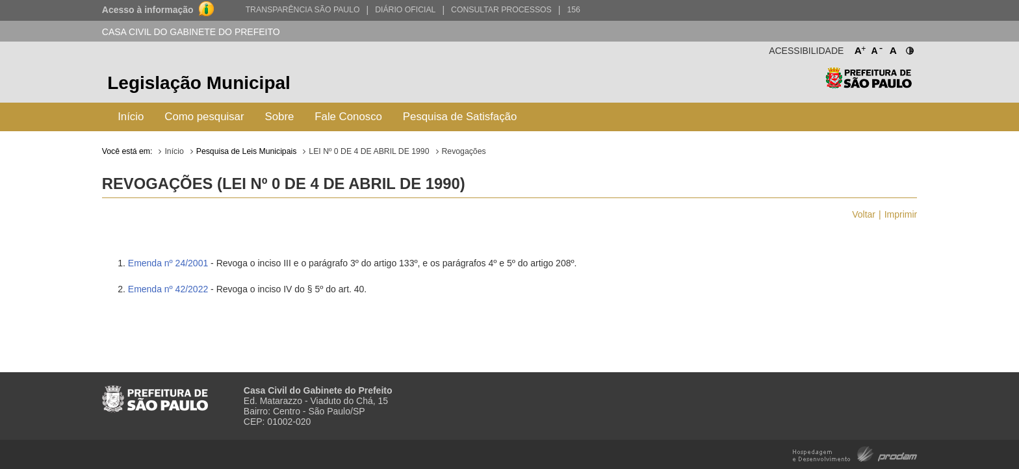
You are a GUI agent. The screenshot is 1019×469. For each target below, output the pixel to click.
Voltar (863, 214)
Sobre (279, 116)
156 (573, 9)
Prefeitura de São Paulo (868, 85)
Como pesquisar (204, 116)
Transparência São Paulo (303, 9)
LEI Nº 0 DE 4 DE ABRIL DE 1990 (369, 151)
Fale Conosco (348, 116)
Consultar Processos (501, 9)
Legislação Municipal (198, 83)
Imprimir (901, 214)
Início (131, 116)
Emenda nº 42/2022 (168, 289)
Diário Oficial (405, 9)
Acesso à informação (148, 10)
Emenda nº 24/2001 (168, 263)
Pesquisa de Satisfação (460, 116)
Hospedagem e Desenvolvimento (855, 453)
